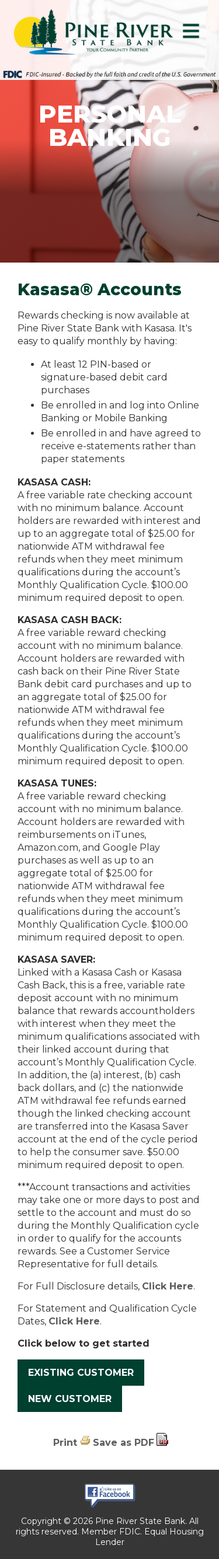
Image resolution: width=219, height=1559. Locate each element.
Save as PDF (123, 1442)
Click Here (167, 1286)
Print (65, 1442)
